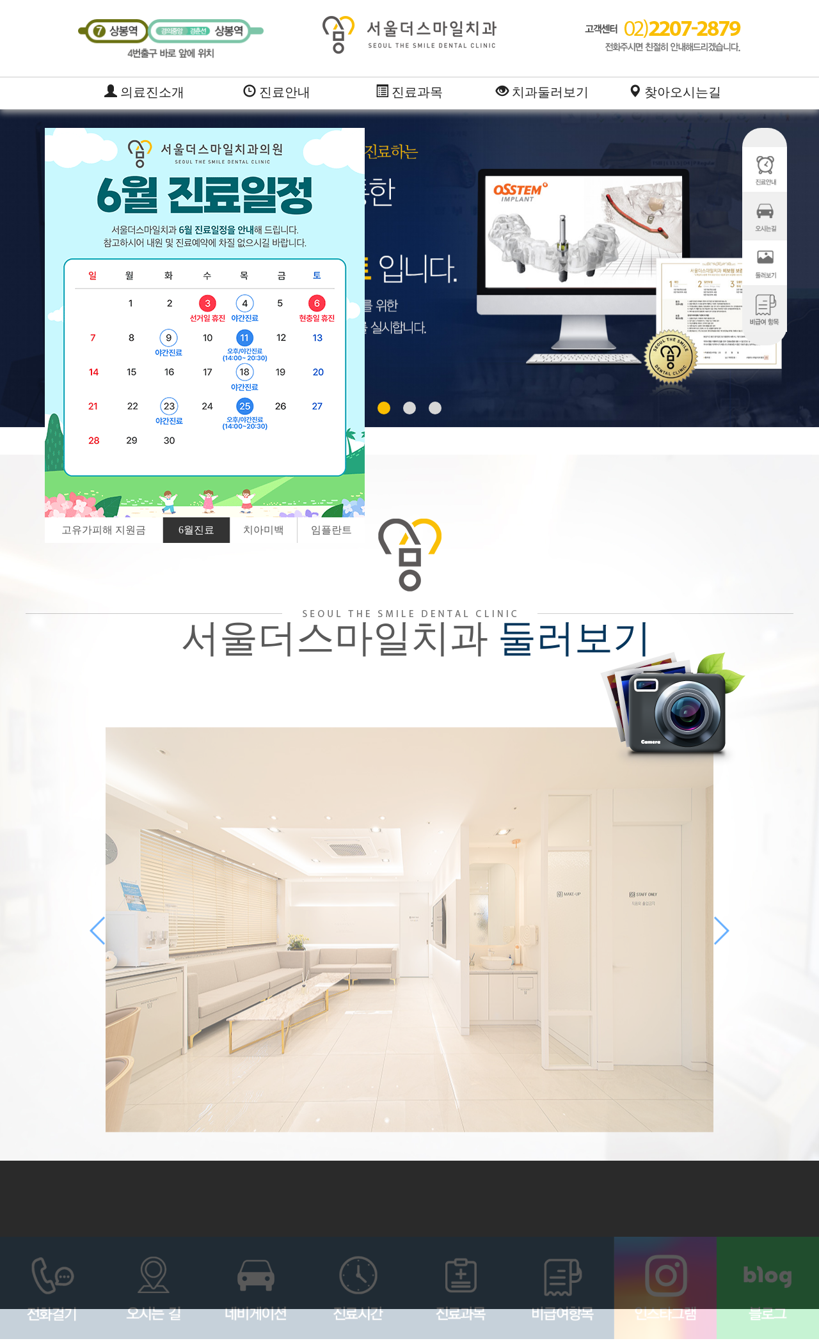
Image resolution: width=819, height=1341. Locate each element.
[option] (205, 322)
